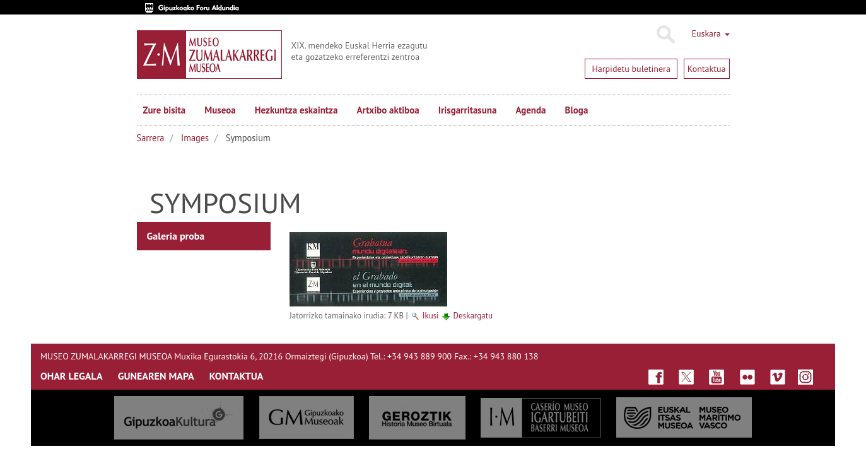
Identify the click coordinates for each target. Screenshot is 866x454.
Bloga (576, 110)
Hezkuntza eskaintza (296, 110)
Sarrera (151, 138)
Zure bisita (164, 110)
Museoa (219, 110)
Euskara (710, 33)
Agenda (530, 110)
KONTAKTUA (236, 376)
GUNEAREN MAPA (156, 376)
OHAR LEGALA (71, 376)
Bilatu (665, 34)
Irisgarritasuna (467, 110)
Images (195, 138)
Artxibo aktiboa (387, 110)
